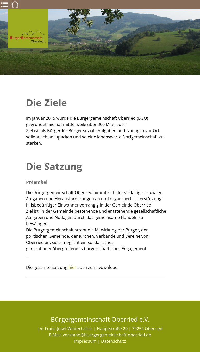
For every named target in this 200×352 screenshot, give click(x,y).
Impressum (85, 341)
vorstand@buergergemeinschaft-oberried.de (107, 335)
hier (72, 267)
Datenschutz (113, 341)
